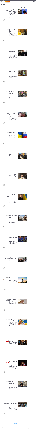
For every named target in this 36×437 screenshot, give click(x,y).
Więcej (24, 1)
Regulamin (3, 436)
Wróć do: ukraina (15, 423)
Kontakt (8, 436)
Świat (8, 9)
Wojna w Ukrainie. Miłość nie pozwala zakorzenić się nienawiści (13, 278)
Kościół (8, 50)
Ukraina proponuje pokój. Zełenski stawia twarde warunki (13, 10)
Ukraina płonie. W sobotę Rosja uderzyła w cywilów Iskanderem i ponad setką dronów (13, 403)
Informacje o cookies (15, 436)
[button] (33, 1)
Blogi (9, 0)
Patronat (18, 436)
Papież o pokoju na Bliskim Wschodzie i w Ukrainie (13, 174)
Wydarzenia (12, 1)
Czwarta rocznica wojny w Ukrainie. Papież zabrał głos (13, 300)
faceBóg (11, 0)
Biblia (1, 0)
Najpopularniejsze (25, 7)
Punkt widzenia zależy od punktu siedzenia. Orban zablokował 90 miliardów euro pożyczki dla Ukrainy (13, 237)
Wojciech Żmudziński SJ (6, 279)
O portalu (1, 436)
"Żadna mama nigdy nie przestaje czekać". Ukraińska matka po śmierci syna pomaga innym (12, 113)
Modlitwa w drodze (6, 0)
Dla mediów (11, 436)
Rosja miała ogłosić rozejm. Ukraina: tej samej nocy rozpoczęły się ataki (13, 133)
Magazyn (3, 0)
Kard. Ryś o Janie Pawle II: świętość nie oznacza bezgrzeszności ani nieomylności (13, 51)
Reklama (13, 436)
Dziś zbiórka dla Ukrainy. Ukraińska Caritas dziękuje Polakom (13, 361)
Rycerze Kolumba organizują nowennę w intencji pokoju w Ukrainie (13, 341)
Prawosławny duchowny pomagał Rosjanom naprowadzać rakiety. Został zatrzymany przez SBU (13, 31)
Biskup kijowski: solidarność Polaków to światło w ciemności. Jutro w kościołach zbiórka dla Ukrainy (13, 383)
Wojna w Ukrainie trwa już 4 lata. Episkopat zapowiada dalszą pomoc (13, 320)
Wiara (19, 1)
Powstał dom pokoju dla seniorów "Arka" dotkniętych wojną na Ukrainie (12, 258)
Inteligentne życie (22, 427)
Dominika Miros (7, 237)
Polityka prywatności (6, 436)
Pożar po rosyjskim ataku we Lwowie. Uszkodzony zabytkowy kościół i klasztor (13, 216)
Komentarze (16, 1)
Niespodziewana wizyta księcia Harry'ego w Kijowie (12, 154)
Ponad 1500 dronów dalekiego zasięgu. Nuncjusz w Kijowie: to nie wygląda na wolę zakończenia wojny (13, 92)
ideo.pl (34, 436)
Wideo (22, 1)
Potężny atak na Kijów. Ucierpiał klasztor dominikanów (12, 71)
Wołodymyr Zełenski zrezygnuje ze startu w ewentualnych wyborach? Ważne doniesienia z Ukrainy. (13, 195)
